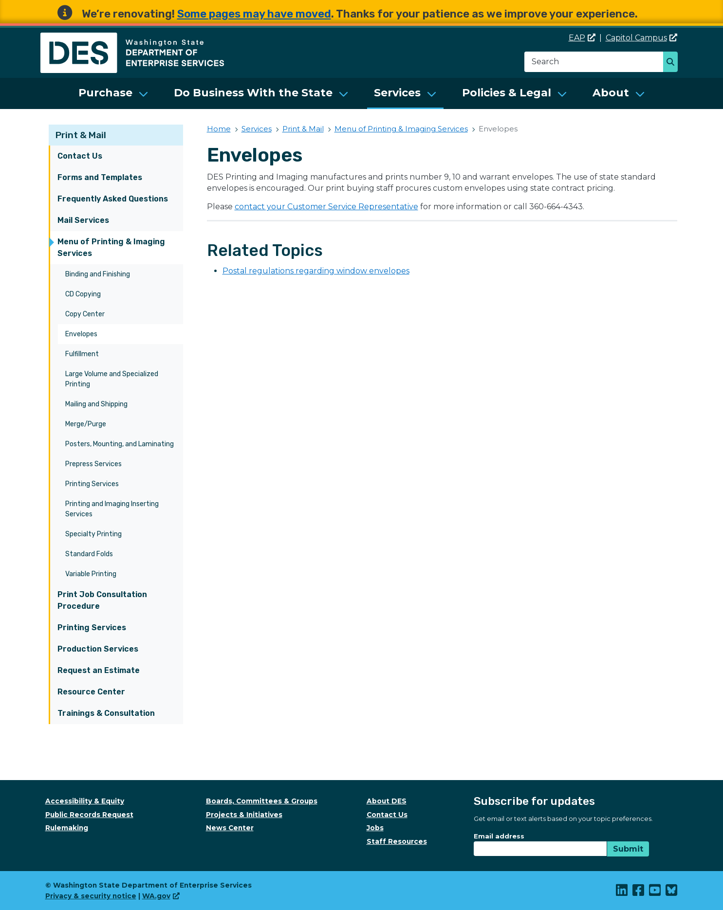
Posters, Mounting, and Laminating (119, 444)
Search (673, 63)
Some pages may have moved (254, 13)
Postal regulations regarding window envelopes (315, 270)
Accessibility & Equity (84, 801)
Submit (628, 849)
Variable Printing (90, 574)
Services (397, 92)
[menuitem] (113, 93)
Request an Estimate (98, 670)
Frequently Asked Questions (112, 198)
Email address (499, 836)
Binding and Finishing (97, 274)
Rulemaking (66, 828)
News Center (230, 828)
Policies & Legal (506, 92)
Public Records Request (89, 815)
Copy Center (85, 314)
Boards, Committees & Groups (261, 801)
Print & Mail (81, 135)
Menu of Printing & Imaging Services (111, 247)
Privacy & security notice (90, 896)
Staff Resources (397, 841)
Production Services (97, 649)
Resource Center (91, 691)
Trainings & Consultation (106, 713)
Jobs (375, 828)
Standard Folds (89, 554)
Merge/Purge (85, 424)
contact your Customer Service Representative (326, 206)
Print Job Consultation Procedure (102, 600)
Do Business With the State (253, 92)
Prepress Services (93, 464)
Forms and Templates (99, 177)
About (611, 92)
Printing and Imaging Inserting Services (112, 509)
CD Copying (83, 294)
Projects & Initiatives (244, 815)
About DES (387, 801)
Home (219, 128)
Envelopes (81, 334)
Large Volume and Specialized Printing (111, 379)
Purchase (105, 92)
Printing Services (92, 484)
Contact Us (79, 156)
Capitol (641, 37)
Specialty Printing (93, 534)
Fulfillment (82, 354)
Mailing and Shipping (96, 404)
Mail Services (83, 220)
